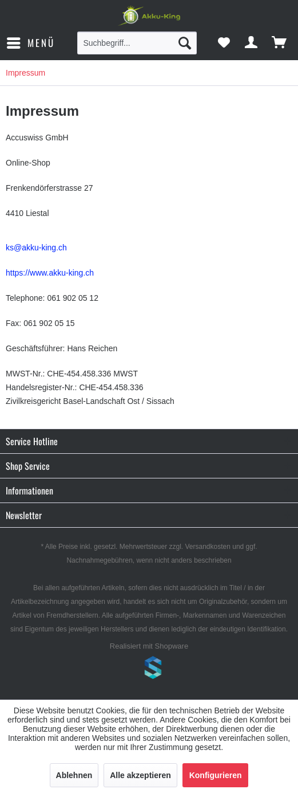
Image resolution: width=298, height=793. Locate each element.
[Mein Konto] (251, 43)
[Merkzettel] (223, 43)
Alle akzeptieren (140, 775)
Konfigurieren (215, 775)
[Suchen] (185, 43)
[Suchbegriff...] (136, 43)
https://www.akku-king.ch (50, 272)
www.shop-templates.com (149, 669)
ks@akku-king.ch (36, 247)
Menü (31, 42)
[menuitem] (30, 43)
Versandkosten (208, 547)
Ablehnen (74, 775)
